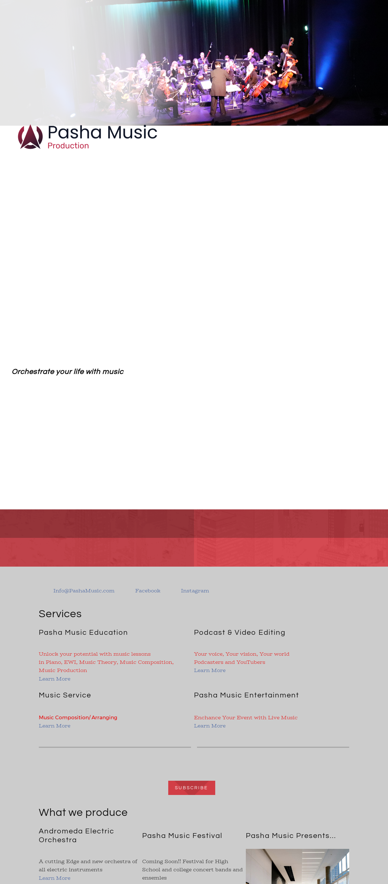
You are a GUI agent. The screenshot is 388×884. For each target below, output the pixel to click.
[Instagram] (190, 590)
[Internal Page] (194, 787)
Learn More (54, 679)
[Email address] (80, 590)
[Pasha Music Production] (88, 126)
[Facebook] (143, 590)
